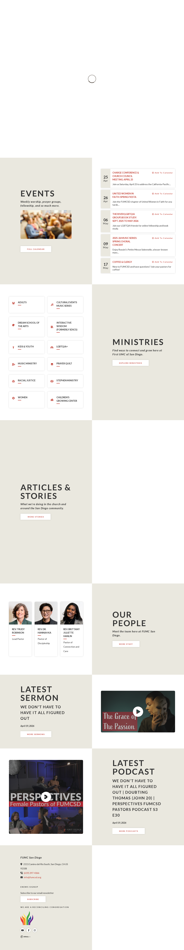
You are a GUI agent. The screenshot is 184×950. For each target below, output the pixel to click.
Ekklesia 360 (25, 936)
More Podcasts (128, 831)
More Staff (126, 644)
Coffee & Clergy (122, 262)
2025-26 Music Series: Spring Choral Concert (124, 241)
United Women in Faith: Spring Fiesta (124, 195)
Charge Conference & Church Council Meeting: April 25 (125, 176)
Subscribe (33, 899)
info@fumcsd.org (32, 877)
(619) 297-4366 (31, 873)
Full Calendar (36, 249)
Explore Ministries (130, 363)
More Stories (35, 517)
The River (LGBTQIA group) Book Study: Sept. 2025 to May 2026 (125, 217)
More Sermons (36, 734)
